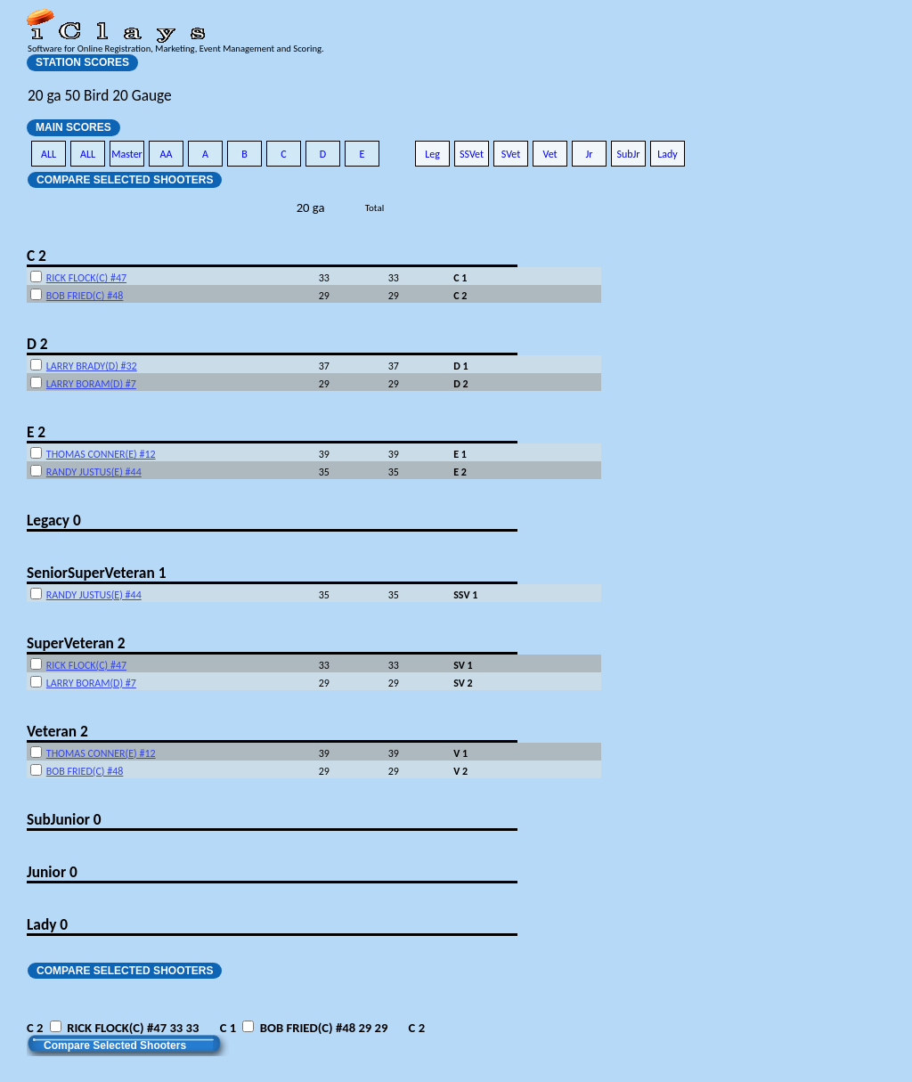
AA (166, 154)
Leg (432, 154)
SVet (511, 154)
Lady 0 (47, 924)
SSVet (472, 154)
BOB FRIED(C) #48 (85, 295)
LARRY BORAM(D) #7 (91, 384)
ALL (48, 154)
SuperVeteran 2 (76, 643)
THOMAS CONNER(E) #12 (101, 454)
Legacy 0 (54, 520)
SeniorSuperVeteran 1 (96, 572)
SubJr (627, 154)
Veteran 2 (57, 731)
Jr (588, 154)
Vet (549, 154)
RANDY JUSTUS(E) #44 (94, 472)
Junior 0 (52, 872)
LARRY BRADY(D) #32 (91, 366)
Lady (667, 154)
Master (126, 154)
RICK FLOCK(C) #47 (86, 278)
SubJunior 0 (64, 819)
